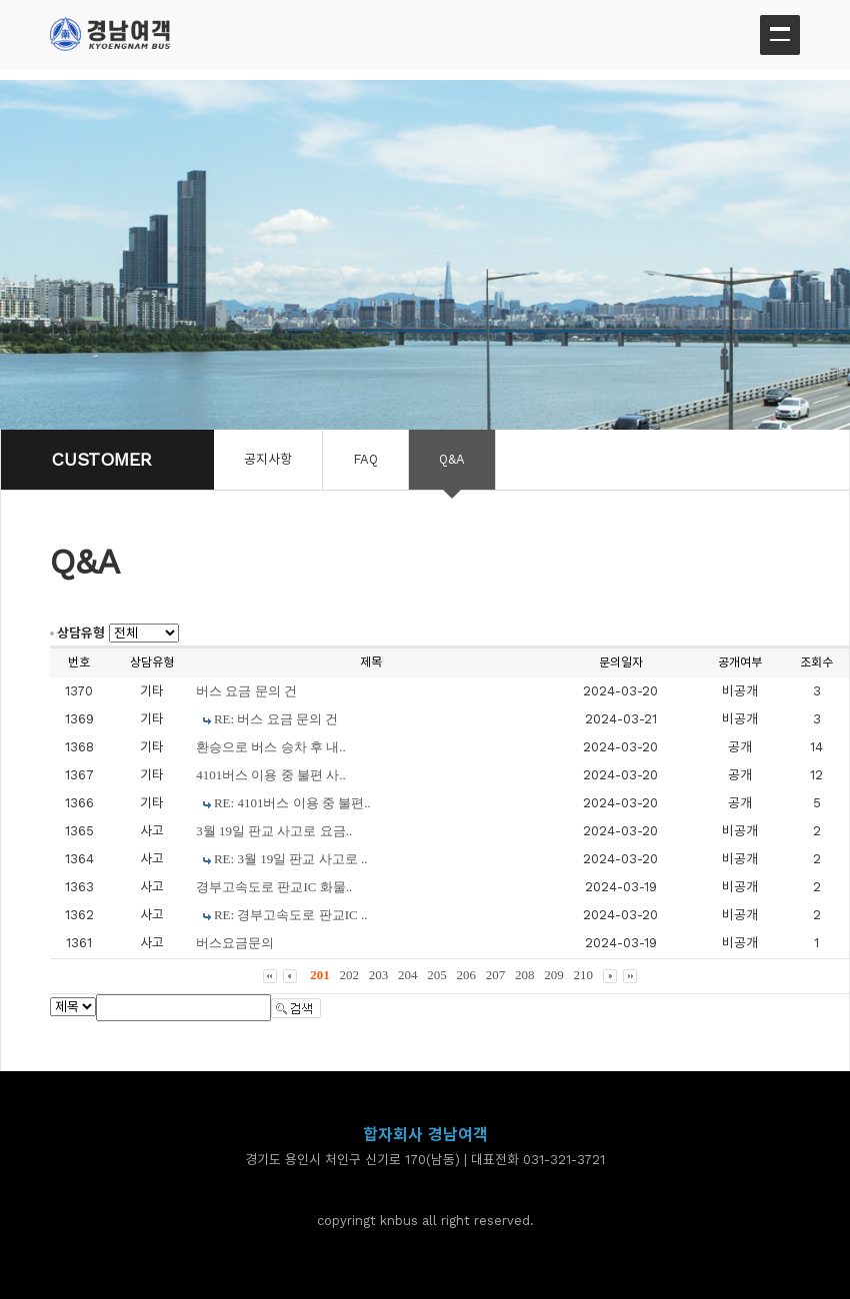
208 (525, 974)
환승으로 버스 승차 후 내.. (271, 746)
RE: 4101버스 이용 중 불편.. (292, 802)
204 (408, 974)
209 (554, 974)
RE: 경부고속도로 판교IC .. (290, 914)
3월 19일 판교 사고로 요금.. (274, 830)
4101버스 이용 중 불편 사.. (271, 774)
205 (437, 974)
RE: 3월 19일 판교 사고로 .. (290, 858)
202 (350, 974)
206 (467, 974)
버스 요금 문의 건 (246, 690)
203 (379, 974)
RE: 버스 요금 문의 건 (276, 718)
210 (584, 974)
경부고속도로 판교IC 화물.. (274, 886)
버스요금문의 (235, 942)
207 (496, 974)
